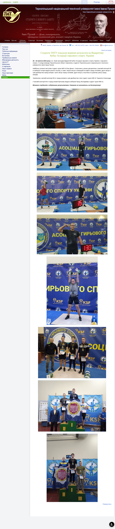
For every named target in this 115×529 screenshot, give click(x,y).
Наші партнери (7, 73)
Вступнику (40, 40)
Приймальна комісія (49, 41)
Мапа (108, 40)
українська (7, 2)
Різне (101, 40)
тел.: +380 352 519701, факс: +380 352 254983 (84, 45)
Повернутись (107, 504)
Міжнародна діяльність (59, 41)
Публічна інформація (22, 41)
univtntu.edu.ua (106, 45)
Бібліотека (75, 40)
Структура (31, 40)
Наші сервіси (93, 40)
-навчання (84, 41)
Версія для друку (106, 50)
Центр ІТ (67, 40)
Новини (5, 77)
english (15, 2)
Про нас (14, 40)
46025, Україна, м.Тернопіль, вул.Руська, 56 (54, 45)
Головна (7, 40)
